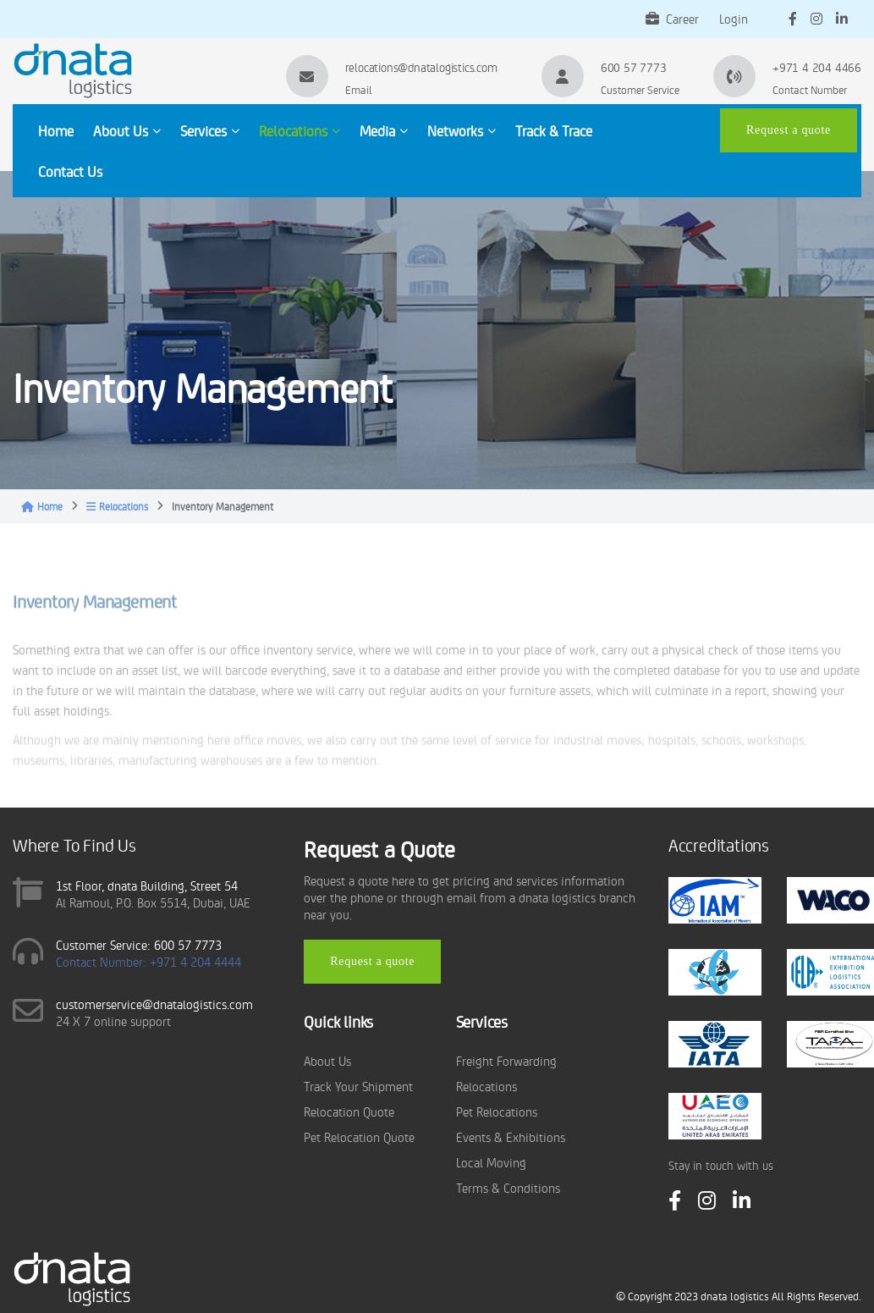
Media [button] (384, 130)
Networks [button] (461, 130)
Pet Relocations (496, 1111)
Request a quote (788, 130)
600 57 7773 (634, 66)
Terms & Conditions (508, 1187)
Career (672, 18)
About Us (327, 1060)
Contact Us (70, 171)
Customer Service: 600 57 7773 (139, 944)
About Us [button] (127, 130)
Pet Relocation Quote (359, 1136)
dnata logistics (735, 1296)
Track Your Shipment (358, 1086)
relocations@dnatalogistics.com (421, 66)
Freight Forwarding (506, 1060)
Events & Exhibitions (510, 1136)
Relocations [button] (299, 130)
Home (56, 130)
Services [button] (209, 130)
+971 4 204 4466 (816, 66)
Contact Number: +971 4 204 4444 (148, 961)
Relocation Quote (349, 1111)
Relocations (117, 506)
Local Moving (491, 1162)
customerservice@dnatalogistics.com (154, 1003)
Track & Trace (553, 130)
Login (733, 18)
